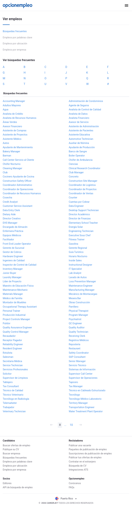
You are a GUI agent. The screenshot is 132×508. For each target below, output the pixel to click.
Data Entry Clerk (11, 210)
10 (71, 425)
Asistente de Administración (84, 126)
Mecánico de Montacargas (83, 294)
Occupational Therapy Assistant (20, 306)
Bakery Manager (11, 151)
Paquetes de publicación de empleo (88, 449)
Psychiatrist (75, 319)
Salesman (8, 357)
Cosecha (7, 197)
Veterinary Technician (14, 411)
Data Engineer (76, 206)
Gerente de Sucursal (13, 248)
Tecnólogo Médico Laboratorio (85, 398)
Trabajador (8, 407)
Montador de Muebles (14, 302)
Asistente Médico (12, 139)
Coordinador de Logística (82, 185)
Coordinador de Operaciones (18, 189)
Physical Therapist (78, 310)
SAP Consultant (77, 357)
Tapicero (73, 382)
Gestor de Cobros (12, 252)
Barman (7, 155)
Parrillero (73, 306)
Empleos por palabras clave (17, 37)
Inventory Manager (13, 268)
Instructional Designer (80, 264)
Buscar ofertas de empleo (16, 445)
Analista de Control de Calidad (85, 109)
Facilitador (8, 239)
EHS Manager (10, 222)
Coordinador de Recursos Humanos (22, 193)
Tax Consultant (11, 386)
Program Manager (78, 315)
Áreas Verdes (10, 122)
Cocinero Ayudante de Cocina (18, 176)
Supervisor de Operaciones (83, 377)
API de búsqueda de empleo (18, 487)
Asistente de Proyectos (15, 134)
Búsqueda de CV (77, 465)
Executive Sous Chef (80, 235)
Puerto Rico (66, 498)
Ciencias (73, 164)
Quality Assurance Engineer (17, 327)
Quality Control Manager (16, 331)
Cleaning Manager (12, 168)
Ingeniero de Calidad (14, 260)
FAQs (71, 487)
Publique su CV (11, 449)
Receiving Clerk (77, 336)
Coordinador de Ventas (81, 193)
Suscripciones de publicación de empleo (90, 453)
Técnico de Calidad (13, 390)
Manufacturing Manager (82, 289)
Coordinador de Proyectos (83, 189)
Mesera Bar (75, 298)
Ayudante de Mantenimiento (18, 147)
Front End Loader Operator (17, 243)
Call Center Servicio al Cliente (18, 160)
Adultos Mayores (12, 105)
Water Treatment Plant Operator (86, 411)
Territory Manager (78, 403)
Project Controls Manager (16, 319)
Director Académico (79, 214)
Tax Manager (76, 386)
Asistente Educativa (79, 134)
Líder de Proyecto (12, 281)
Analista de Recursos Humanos (19, 118)
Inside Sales (75, 260)
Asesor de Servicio (79, 122)
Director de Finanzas (80, 218)
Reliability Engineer (13, 344)
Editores (7, 483)
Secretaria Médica (12, 361)
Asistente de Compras (14, 130)
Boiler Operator (77, 155)
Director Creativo (12, 218)
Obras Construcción (79, 302)
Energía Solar (76, 227)
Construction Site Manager (83, 180)
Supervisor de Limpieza (15, 377)
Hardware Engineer (13, 256)
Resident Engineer (12, 348)
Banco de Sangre (78, 151)
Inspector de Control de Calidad (19, 264)
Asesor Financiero (12, 126)
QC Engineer (75, 323)
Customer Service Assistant (17, 206)
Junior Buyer (9, 273)
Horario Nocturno (78, 256)
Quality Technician (78, 331)
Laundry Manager (12, 277)
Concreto (74, 176)
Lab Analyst (75, 273)
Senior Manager (77, 361)
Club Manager (76, 172)
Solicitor (7, 373)
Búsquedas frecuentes (15, 31)
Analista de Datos (78, 113)
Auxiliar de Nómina (79, 143)
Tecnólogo (74, 394)
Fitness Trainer (77, 239)
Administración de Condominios (86, 101)
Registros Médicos (79, 340)
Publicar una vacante (80, 445)
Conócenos (75, 483)
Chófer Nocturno (11, 164)
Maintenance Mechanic (15, 289)
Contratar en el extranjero (82, 461)
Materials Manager (13, 294)
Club (5, 172)
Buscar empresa (11, 453)
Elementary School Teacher (83, 222)
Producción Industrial (14, 315)
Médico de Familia (12, 298)
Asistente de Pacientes (81, 130)
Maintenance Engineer (81, 285)
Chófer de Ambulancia (80, 160)
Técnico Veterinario (13, 394)
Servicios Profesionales (15, 369)
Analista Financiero (79, 118)
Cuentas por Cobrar (79, 201)
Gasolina (73, 243)
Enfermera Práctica (13, 231)
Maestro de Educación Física (18, 285)
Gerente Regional (78, 248)
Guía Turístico (76, 252)
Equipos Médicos (12, 235)
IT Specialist (75, 268)
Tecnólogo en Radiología (16, 398)
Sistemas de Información (82, 369)
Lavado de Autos (78, 277)
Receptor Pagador (12, 340)
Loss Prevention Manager (82, 281)
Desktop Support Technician (84, 210)
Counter (73, 197)
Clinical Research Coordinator (84, 168)
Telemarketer (10, 403)
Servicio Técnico (77, 365)
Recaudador (9, 336)
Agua (5, 109)
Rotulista (7, 352)
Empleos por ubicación (15, 43)
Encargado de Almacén (15, 227)
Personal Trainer (11, 310)
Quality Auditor (77, 327)
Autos (6, 143)
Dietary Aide (9, 214)
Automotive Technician (81, 139)
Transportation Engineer (81, 407)
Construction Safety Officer (17, 180)
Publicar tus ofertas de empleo (85, 457)
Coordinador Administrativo (17, 185)
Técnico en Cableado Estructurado (87, 390)
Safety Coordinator (79, 352)
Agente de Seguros (79, 105)
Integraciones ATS (78, 469)
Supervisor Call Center (80, 373)
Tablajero (8, 382)
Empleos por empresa (14, 49)
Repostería (74, 344)
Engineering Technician (81, 231)
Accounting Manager (14, 101)
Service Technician (13, 365)
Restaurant (74, 348)
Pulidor (6, 323)
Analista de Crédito (13, 113)
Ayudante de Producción (82, 147)
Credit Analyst (10, 201)
